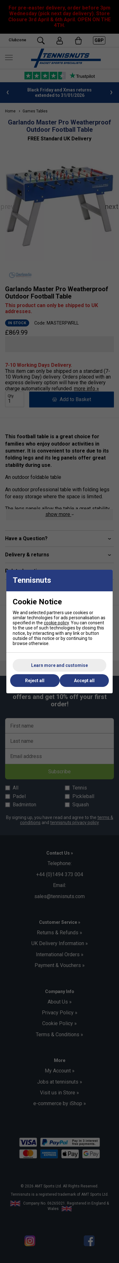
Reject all (34, 680)
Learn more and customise (59, 665)
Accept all (84, 680)
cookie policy (56, 622)
